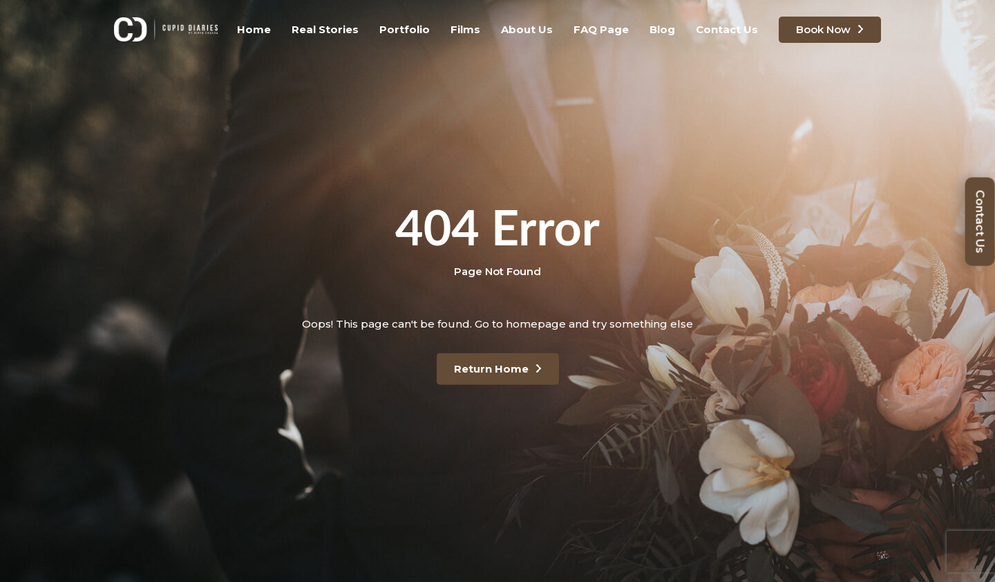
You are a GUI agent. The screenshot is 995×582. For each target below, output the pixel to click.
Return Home (491, 368)
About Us (527, 29)
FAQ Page (601, 29)
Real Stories (325, 29)
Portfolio (404, 29)
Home (254, 29)
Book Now (823, 29)
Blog (662, 29)
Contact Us (727, 29)
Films (465, 29)
